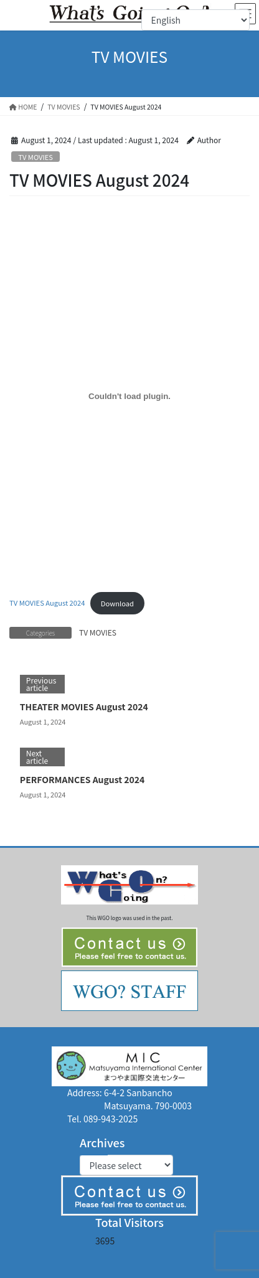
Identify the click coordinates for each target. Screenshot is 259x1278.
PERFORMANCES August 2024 (82, 779)
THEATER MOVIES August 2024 (84, 706)
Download (117, 603)
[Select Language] (195, 20)
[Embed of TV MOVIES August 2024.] (129, 396)
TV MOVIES (35, 157)
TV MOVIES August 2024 (47, 603)
